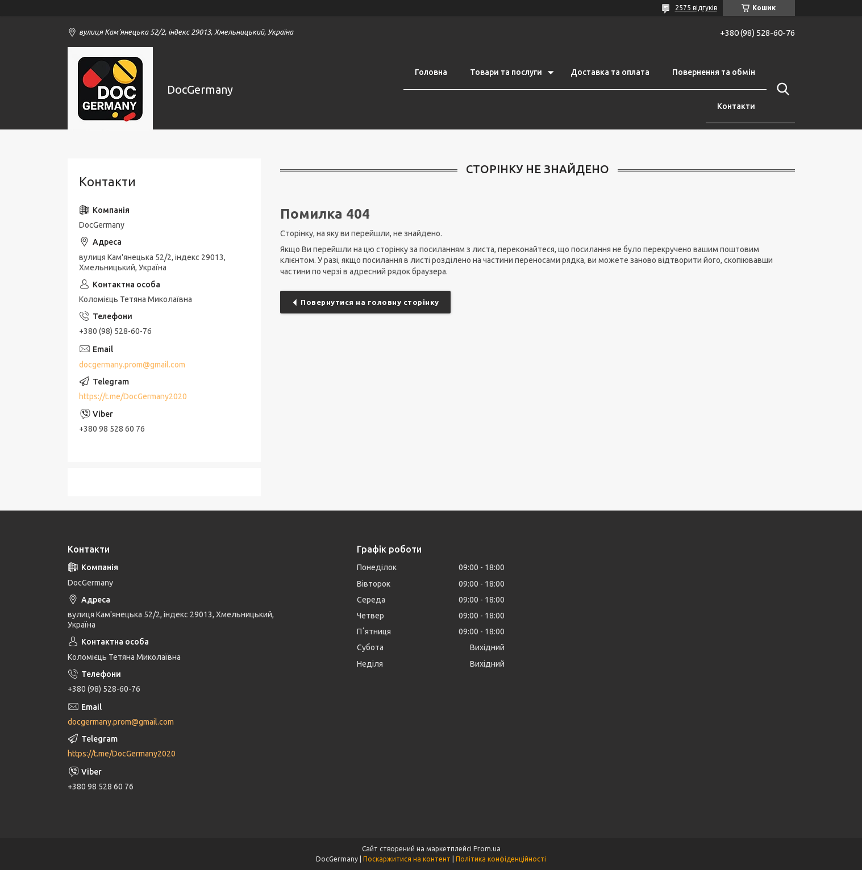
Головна (431, 72)
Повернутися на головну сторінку (370, 302)
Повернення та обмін (713, 72)
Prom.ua (487, 848)
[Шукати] (781, 89)
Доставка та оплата (609, 72)
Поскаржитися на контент (407, 859)
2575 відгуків (696, 7)
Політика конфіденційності (501, 859)
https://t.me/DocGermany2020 (133, 396)
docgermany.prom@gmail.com (132, 364)
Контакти (736, 106)
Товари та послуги (506, 72)
